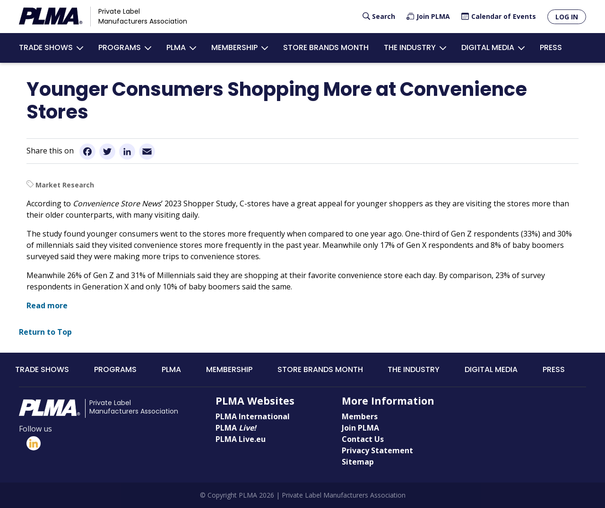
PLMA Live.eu (241, 439)
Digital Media (487, 47)
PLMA (176, 47)
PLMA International (253, 416)
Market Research (64, 184)
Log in (566, 16)
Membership (234, 47)
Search (383, 16)
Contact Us (363, 439)
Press (551, 47)
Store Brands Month (326, 47)
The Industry (410, 47)
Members (360, 416)
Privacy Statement (377, 450)
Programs (119, 47)
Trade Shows (46, 47)
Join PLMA (433, 16)
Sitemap (358, 462)
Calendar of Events (503, 16)
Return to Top (45, 332)
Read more (47, 305)
